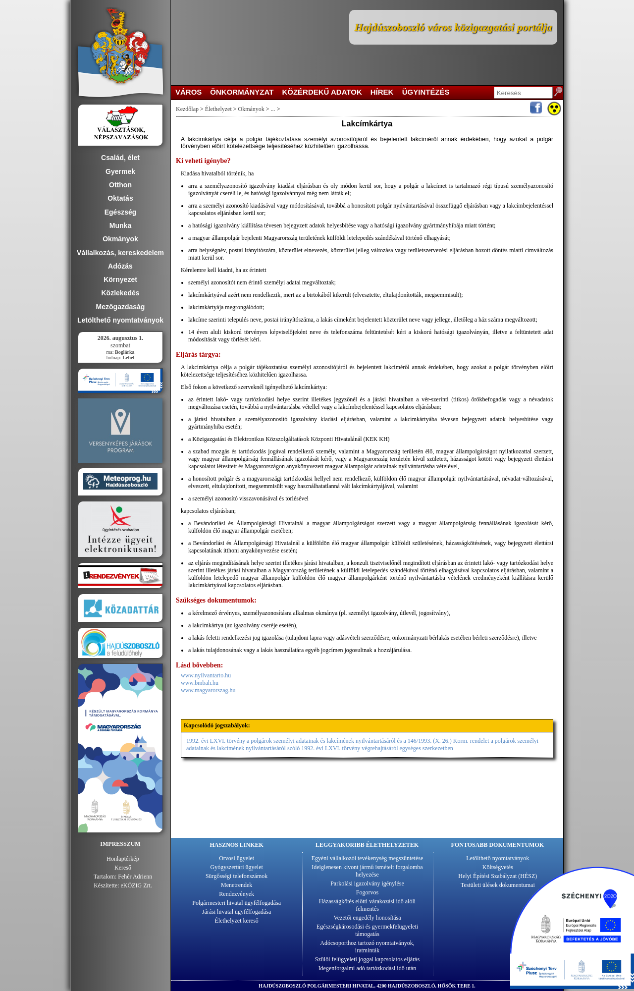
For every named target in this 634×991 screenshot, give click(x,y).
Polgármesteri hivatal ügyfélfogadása (236, 902)
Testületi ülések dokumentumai (498, 884)
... (273, 109)
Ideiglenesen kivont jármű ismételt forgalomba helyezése (367, 871)
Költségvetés (497, 867)
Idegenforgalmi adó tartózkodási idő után (367, 968)
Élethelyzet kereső (237, 920)
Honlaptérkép (122, 858)
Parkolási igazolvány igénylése (367, 883)
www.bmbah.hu (199, 682)
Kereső (122, 867)
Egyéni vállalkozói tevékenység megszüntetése (367, 858)
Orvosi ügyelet (236, 858)
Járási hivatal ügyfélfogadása (236, 911)
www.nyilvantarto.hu (206, 675)
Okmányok (251, 109)
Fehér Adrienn (135, 876)
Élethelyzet (218, 109)
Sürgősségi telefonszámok (236, 876)
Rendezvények (236, 893)
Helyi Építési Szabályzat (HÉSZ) (497, 876)
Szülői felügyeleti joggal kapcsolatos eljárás (367, 959)
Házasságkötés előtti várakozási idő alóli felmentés (367, 905)
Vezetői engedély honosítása (367, 917)
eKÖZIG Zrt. (136, 885)
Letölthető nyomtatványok (497, 858)
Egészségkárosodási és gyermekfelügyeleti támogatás (367, 930)
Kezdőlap (187, 109)
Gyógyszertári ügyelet (237, 867)
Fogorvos (367, 892)
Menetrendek (236, 884)
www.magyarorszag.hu (208, 690)
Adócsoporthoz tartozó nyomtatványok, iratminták (367, 946)
